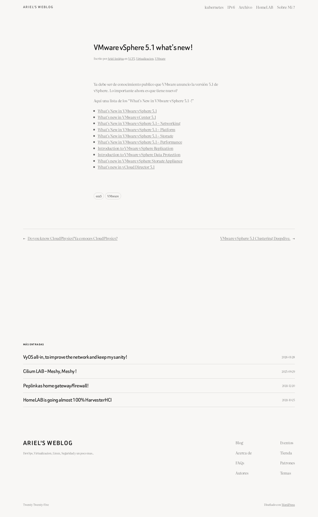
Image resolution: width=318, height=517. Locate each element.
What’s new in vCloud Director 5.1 (126, 167)
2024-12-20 (288, 385)
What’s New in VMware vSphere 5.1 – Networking (139, 123)
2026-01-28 (288, 357)
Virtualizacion (145, 58)
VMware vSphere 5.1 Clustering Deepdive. (255, 238)
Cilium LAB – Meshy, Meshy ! (50, 371)
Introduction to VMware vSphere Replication (135, 148)
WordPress (288, 504)
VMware (160, 58)
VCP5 (131, 58)
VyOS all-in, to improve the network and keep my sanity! (75, 357)
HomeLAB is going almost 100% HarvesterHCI (67, 400)
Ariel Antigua (116, 58)
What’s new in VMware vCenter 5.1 (127, 117)
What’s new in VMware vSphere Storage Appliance (140, 161)
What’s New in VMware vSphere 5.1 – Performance (140, 142)
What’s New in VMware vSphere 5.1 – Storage (135, 136)
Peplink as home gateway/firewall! (56, 386)
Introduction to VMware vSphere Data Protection (139, 154)
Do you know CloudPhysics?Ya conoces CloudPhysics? (73, 238)
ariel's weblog (38, 7)
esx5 (99, 196)
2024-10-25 (288, 400)
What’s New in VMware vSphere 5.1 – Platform (136, 129)
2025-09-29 (288, 371)
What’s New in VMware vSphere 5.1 (127, 111)
